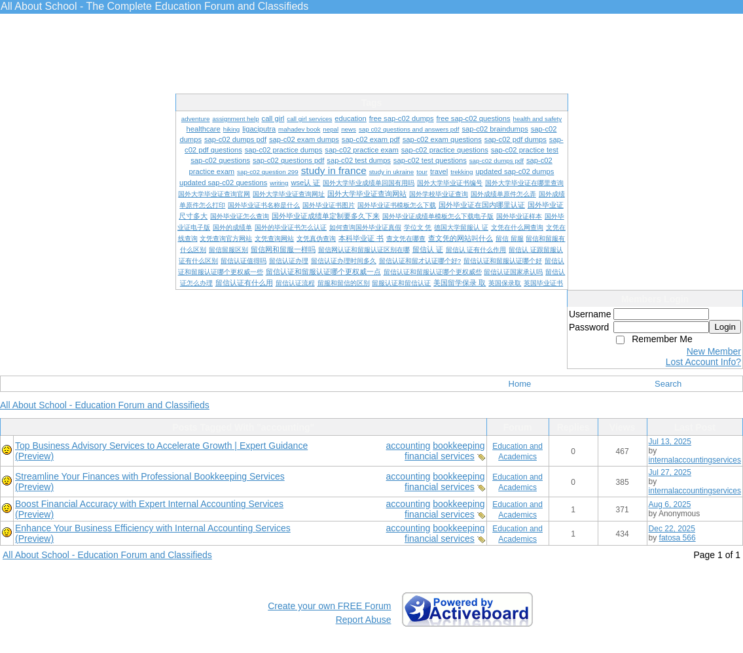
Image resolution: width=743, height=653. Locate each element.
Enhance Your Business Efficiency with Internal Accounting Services (153, 528)
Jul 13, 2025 (670, 441)
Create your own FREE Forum (329, 606)
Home (520, 384)
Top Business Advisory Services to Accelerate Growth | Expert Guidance (161, 445)
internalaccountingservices (695, 460)
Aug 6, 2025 (670, 504)
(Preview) (34, 456)
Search (668, 384)
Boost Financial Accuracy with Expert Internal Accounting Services (149, 504)
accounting (408, 445)
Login (725, 327)
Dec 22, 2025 (672, 528)
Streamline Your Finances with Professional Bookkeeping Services (150, 476)
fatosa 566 (677, 537)
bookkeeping (458, 445)
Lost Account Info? (703, 362)
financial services (440, 456)
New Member (714, 351)
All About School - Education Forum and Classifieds (104, 405)
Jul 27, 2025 (670, 472)
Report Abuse (363, 619)
